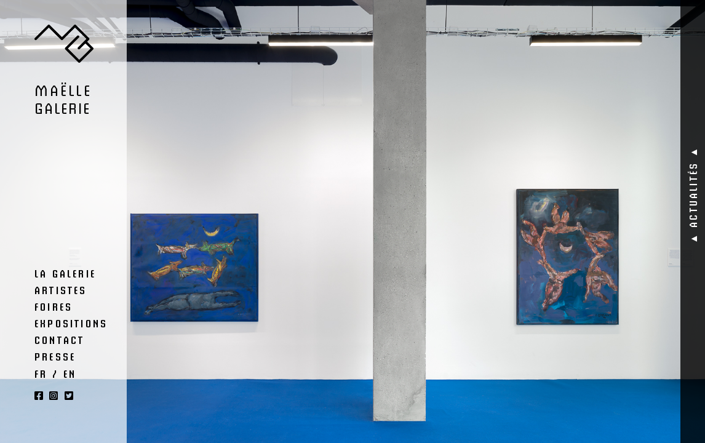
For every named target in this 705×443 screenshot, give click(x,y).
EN (69, 373)
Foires (53, 306)
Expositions (71, 323)
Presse (55, 356)
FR (40, 373)
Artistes (60, 290)
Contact (59, 340)
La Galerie (65, 273)
